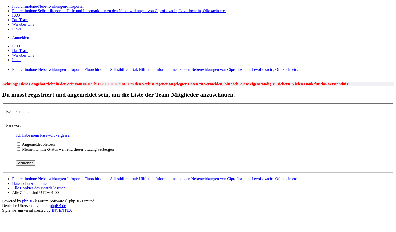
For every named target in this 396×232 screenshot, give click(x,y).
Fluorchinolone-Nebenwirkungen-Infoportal (48, 179)
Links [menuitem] (16, 29)
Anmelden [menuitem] (20, 37)
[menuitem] (29, 183)
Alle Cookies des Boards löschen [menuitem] (39, 188)
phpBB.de (58, 205)
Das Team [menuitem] (20, 20)
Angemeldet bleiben (36, 144)
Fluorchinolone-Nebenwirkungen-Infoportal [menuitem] (48, 6)
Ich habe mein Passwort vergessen (43, 135)
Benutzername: (18, 111)
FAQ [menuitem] (16, 15)
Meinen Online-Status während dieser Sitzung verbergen (65, 149)
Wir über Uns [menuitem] (23, 24)
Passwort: (14, 125)
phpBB (28, 201)
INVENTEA (62, 210)
